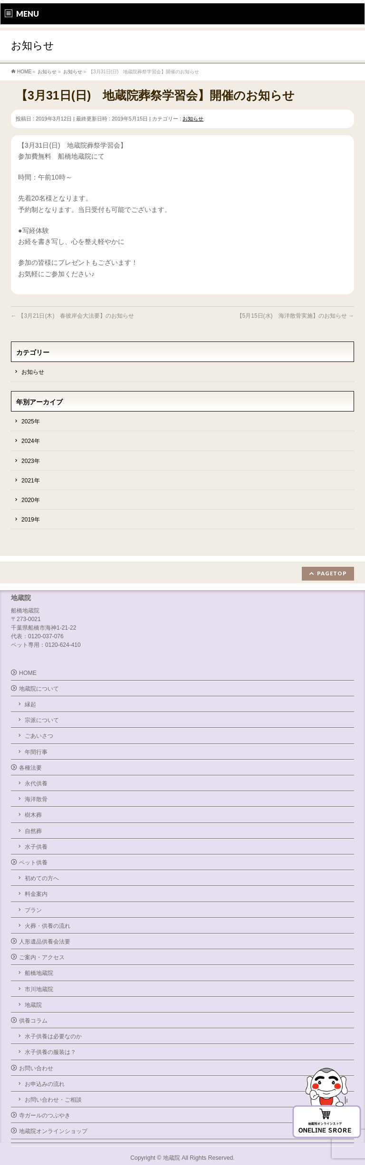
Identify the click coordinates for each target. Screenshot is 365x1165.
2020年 (30, 500)
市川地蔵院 (39, 989)
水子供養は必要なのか (53, 1036)
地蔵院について (39, 688)
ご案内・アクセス (42, 957)
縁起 (30, 704)
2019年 (30, 519)
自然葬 (33, 831)
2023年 (30, 461)
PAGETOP (332, 573)
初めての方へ (42, 878)
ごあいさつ (39, 736)
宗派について (42, 720)
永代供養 (36, 783)
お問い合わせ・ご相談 (53, 1099)
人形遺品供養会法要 (44, 941)
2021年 (30, 480)
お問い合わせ (36, 1068)
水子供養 (36, 847)
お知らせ (192, 118)
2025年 (30, 421)
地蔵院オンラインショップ (53, 1131)
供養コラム (33, 1020)
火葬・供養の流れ (47, 926)
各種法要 (30, 767)
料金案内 (36, 894)
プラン (33, 910)
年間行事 (36, 752)
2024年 (30, 441)
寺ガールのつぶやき (44, 1115)
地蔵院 (33, 1005)
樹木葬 (33, 815)
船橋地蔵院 (39, 973)
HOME (28, 673)
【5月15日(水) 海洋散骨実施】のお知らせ (295, 315)
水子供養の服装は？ (50, 1052)
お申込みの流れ (45, 1084)
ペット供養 (33, 862)
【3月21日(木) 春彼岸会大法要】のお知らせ (72, 315)
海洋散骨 (36, 799)
